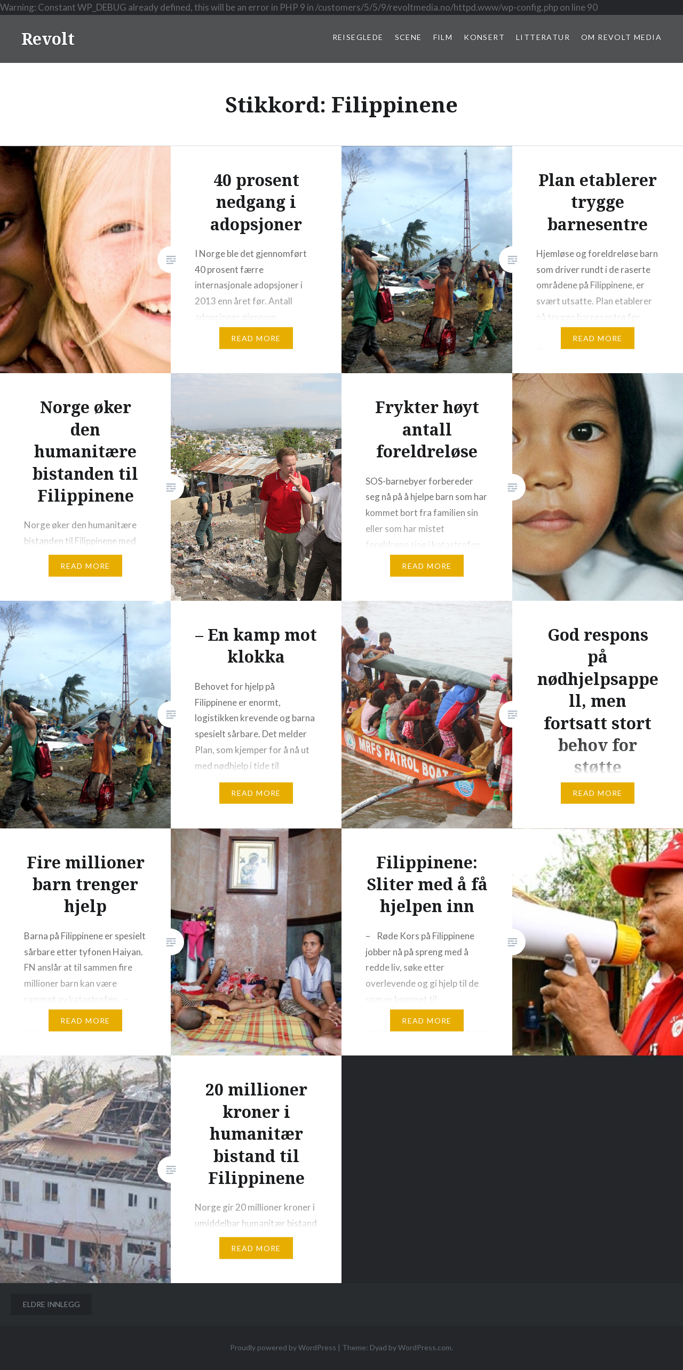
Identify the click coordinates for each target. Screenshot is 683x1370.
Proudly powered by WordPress (283, 1347)
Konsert (484, 37)
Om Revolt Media (621, 37)
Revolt (48, 39)
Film (443, 37)
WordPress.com (424, 1347)
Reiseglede (358, 37)
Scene (408, 37)
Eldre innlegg (51, 1304)
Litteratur (543, 37)
